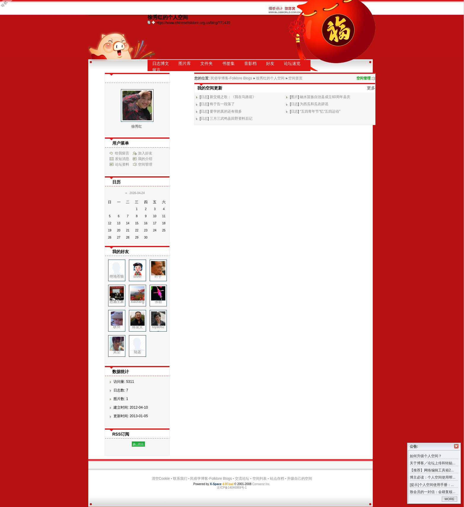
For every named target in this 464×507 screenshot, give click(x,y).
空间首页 (295, 78)
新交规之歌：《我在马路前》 (233, 97)
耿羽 (116, 327)
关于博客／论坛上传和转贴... (432, 463)
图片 (294, 97)
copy (150, 22)
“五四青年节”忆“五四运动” (320, 111)
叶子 (158, 276)
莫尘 (116, 352)
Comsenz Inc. (261, 484)
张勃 (158, 302)
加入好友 (145, 153)
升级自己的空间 (299, 478)
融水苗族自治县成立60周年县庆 (325, 97)
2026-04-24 (137, 193)
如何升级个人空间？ (426, 456)
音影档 (250, 63)
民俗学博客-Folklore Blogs (231, 78)
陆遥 (137, 352)
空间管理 (363, 78)
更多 (371, 88)
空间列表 (259, 478)
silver (137, 276)
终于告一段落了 (222, 104)
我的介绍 (145, 159)
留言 (156, 70)
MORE (450, 499)
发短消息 (122, 159)
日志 (204, 97)
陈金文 (137, 327)
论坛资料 (122, 164)
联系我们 (180, 478)
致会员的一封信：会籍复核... (432, 492)
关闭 (456, 446)
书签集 (228, 63)
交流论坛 (242, 478)
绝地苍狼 (117, 276)
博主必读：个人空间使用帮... (432, 477)
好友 (270, 63)
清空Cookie (161, 478)
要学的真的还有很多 (226, 111)
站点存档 (277, 478)
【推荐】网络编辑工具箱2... (432, 470)
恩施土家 (117, 302)
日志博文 (160, 63)
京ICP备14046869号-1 (232, 487)
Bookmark (154, 22)
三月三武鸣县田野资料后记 (231, 118)
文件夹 (206, 63)
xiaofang (137, 302)
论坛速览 (292, 63)
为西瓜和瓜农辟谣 (314, 104)
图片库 (184, 63)
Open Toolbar (7, 6)
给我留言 (122, 153)
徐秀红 (136, 126)
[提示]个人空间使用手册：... (432, 485)
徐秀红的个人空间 (270, 78)
